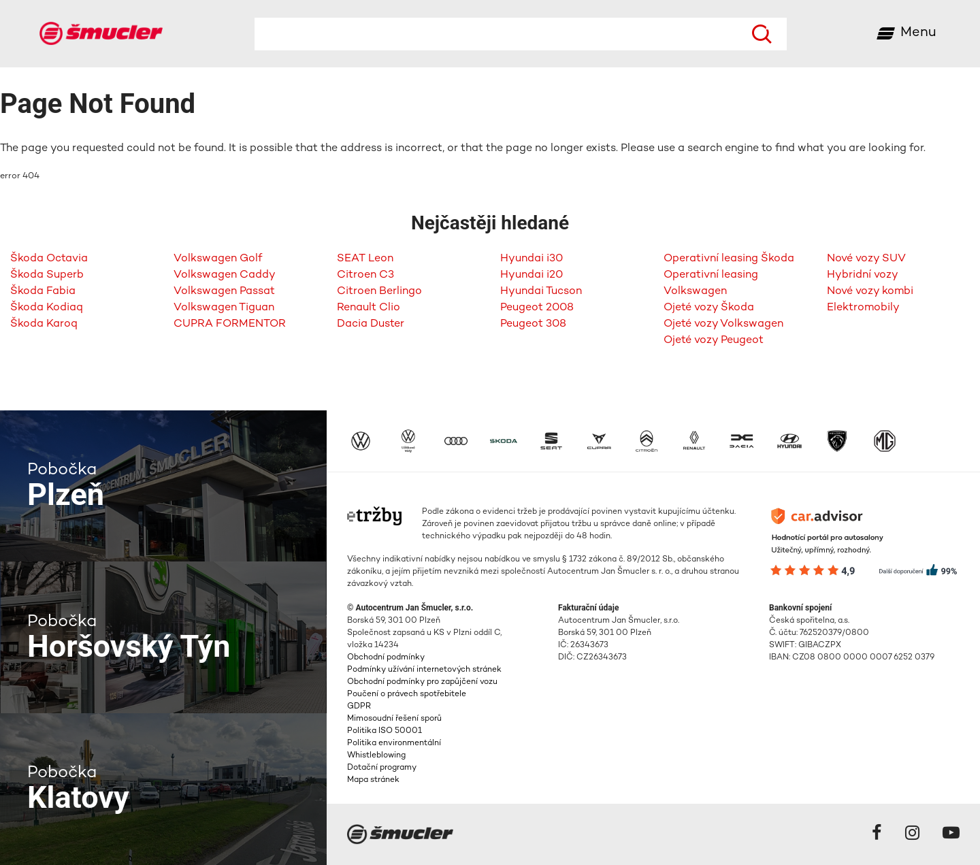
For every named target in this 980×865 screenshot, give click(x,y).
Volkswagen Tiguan (224, 308)
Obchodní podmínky (386, 657)
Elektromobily (863, 308)
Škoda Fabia (43, 291)
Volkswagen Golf (218, 259)
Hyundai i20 (531, 275)
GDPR (359, 706)
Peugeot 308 (533, 324)
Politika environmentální (394, 743)
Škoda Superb (47, 275)
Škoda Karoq (44, 324)
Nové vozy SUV (866, 259)
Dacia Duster (370, 324)
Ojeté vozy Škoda (709, 308)
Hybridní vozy (862, 275)
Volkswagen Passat (224, 291)
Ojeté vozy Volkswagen (723, 324)
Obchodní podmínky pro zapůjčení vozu (422, 682)
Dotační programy (381, 768)
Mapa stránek (373, 780)
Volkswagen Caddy (225, 275)
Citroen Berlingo (379, 291)
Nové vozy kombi (870, 291)
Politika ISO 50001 (384, 731)
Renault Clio (368, 308)
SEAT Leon (365, 259)
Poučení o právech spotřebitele (406, 694)
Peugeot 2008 (537, 308)
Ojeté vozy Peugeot (714, 340)
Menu (918, 33)
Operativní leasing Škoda (729, 259)
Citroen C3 (365, 275)
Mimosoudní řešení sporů (394, 719)
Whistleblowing (376, 755)
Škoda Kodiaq (46, 308)
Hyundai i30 (531, 259)
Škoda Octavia (49, 259)
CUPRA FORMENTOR (230, 324)
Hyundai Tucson (541, 291)
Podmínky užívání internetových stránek (424, 670)
